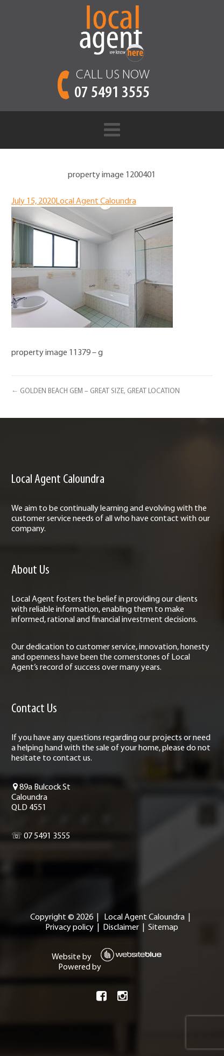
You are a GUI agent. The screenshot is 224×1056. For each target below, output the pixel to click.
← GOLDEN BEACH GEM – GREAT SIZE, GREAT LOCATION (95, 391)
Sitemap (163, 927)
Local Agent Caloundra (95, 201)
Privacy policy (69, 927)
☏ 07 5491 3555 (40, 836)
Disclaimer (121, 927)
